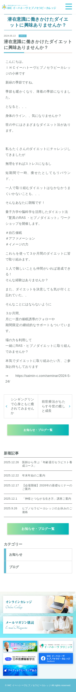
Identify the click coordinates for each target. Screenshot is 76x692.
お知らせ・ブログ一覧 (38, 430)
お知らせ (22, 35)
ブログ (14, 567)
